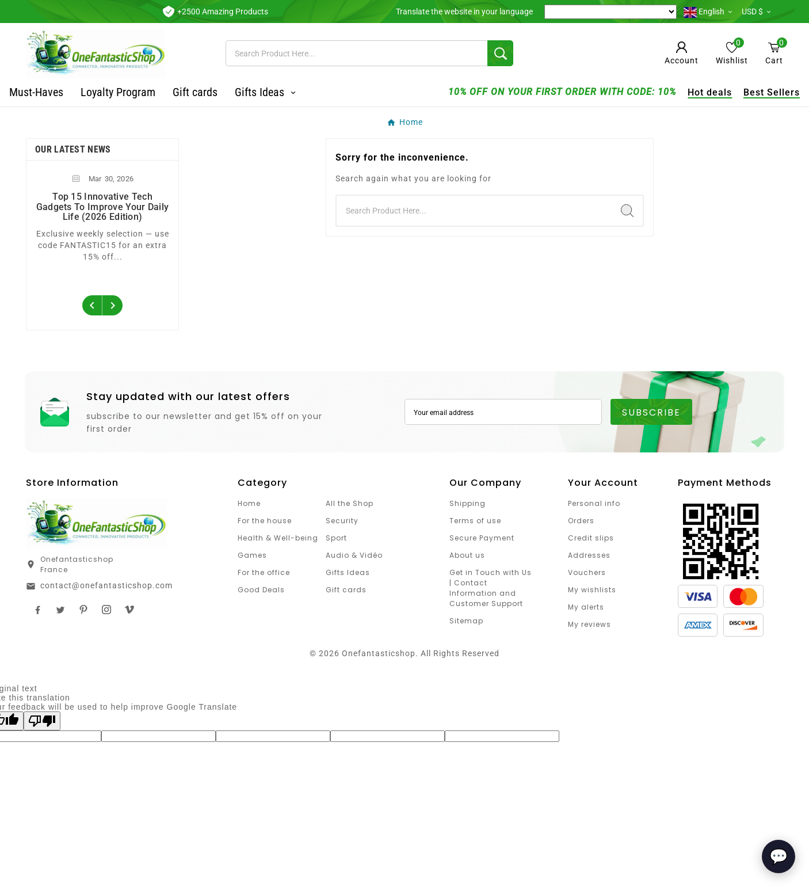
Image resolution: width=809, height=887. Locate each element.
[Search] (356, 53)
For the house (265, 521)
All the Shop (349, 503)
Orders (581, 521)
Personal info (594, 503)
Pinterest (83, 609)
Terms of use (475, 521)
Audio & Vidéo (354, 555)
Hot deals (693, 92)
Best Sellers (755, 92)
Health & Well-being (278, 538)
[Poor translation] (42, 720)
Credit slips (591, 538)
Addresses (589, 555)
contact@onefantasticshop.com (106, 585)
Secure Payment (481, 538)
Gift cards (346, 590)
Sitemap (466, 621)
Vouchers (587, 572)
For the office (264, 572)
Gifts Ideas (348, 572)
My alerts (586, 607)
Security (342, 521)
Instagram (106, 609)
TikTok (129, 609)
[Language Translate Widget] (610, 12)
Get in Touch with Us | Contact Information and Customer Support (490, 588)
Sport (336, 538)
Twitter (60, 609)
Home (249, 503)
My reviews (589, 624)
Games (252, 555)
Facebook (37, 609)
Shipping (467, 503)
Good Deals (261, 590)
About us (467, 555)
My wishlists (592, 590)
